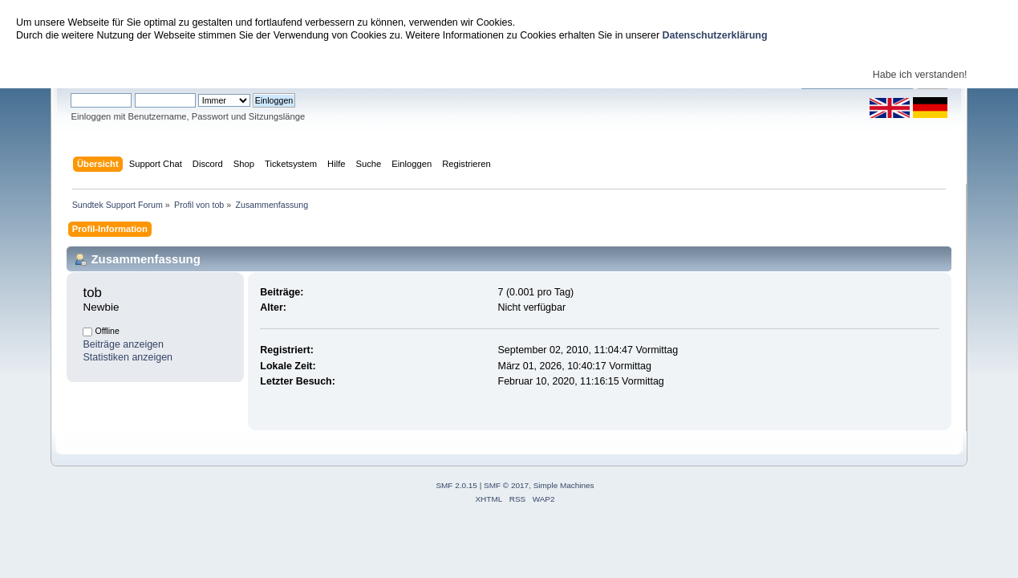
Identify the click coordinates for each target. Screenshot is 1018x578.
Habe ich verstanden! (920, 74)
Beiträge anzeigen (123, 344)
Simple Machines (563, 485)
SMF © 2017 (506, 485)
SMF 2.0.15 (456, 485)
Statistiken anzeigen (127, 357)
